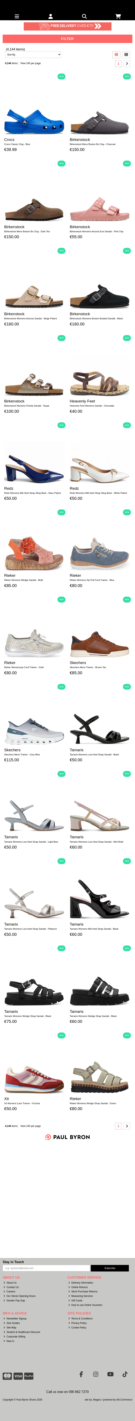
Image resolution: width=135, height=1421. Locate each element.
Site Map (9, 1327)
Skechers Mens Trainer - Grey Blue (22, 754)
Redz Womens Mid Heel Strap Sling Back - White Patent (98, 493)
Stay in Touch (13, 1262)
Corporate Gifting (14, 1336)
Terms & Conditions (80, 1318)
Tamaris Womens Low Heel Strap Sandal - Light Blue (31, 842)
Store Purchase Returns (83, 1291)
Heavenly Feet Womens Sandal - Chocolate (92, 406)
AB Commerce (124, 1399)
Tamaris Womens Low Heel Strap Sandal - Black (94, 754)
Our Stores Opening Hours (19, 1296)
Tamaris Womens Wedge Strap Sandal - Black (27, 1016)
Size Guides (11, 1323)
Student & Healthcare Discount (21, 1332)
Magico (97, 1399)
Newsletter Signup (14, 1318)
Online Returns (78, 1287)
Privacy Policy (77, 1323)
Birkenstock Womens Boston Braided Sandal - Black (96, 318)
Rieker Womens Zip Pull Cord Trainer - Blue (92, 580)
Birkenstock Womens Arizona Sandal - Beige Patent (30, 318)
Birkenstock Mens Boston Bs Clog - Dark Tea (27, 231)
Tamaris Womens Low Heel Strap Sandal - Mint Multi (96, 842)
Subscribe (109, 1268)
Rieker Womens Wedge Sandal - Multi (23, 580)
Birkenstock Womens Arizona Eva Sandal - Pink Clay (97, 231)
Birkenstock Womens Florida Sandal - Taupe (26, 406)
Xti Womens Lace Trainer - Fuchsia (22, 1103)
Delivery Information (80, 1282)
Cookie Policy (77, 1327)
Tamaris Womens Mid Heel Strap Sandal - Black (94, 929)
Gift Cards (75, 1300)
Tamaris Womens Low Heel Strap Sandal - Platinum (30, 929)
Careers (9, 1291)
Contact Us (11, 1287)
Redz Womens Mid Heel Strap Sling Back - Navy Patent (32, 493)
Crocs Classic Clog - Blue (17, 144)
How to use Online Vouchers (85, 1305)
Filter (67, 39)
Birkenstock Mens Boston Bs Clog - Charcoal (92, 144)
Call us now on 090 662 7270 (67, 1392)
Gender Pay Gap (14, 1300)
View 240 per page (30, 63)
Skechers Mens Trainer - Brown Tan (88, 667)
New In (8, 1341)
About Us (10, 1282)
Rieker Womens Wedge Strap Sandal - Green (93, 1103)
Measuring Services (80, 1296)
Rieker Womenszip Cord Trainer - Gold (24, 667)
